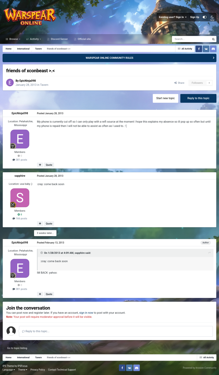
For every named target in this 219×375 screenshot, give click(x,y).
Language (9, 369)
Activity (34, 39)
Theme (22, 369)
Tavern (44, 84)
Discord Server (59, 39)
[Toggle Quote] (41, 252)
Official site (84, 39)
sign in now (86, 312)
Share (179, 82)
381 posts (19, 159)
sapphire (20, 175)
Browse (14, 39)
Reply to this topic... (35, 331)
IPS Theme (8, 366)
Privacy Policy (37, 369)
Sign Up (194, 17)
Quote (49, 165)
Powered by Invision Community (199, 367)
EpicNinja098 (27, 80)
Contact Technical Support (62, 369)
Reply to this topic (198, 98)
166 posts (19, 218)
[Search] (182, 39)
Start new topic (165, 98)
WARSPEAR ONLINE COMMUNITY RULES (109, 57)
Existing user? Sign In (173, 17)
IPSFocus (22, 366)
